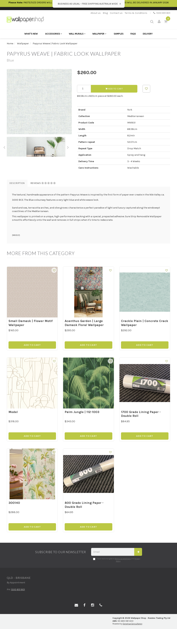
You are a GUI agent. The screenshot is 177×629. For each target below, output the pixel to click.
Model (13, 412)
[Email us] (76, 605)
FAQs (133, 33)
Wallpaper (99, 33)
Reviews (43, 183)
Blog (105, 13)
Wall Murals (77, 33)
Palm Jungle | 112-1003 (82, 412)
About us (96, 13)
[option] (39, 101)
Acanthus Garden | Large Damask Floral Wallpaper (84, 323)
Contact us (116, 13)
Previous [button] (4, 147)
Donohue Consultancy (132, 624)
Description (17, 183)
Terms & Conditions (136, 13)
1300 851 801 (161, 13)
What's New (31, 33)
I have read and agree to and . (116, 560)
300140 (14, 503)
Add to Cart (114, 88)
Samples (118, 33)
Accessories (53, 33)
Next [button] (68, 147)
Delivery (148, 33)
